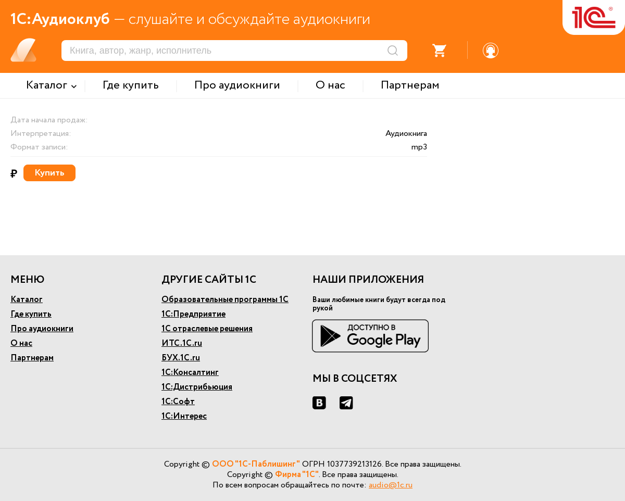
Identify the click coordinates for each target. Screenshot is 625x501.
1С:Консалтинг (190, 373)
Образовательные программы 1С (225, 300)
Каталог (26, 300)
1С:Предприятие (193, 314)
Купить (49, 173)
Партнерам (32, 358)
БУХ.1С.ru (180, 358)
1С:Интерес (184, 416)
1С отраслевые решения (207, 329)
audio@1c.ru (391, 485)
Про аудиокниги (41, 329)
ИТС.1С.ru (181, 343)
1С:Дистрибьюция (196, 387)
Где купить (31, 314)
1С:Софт (178, 402)
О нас (21, 343)
